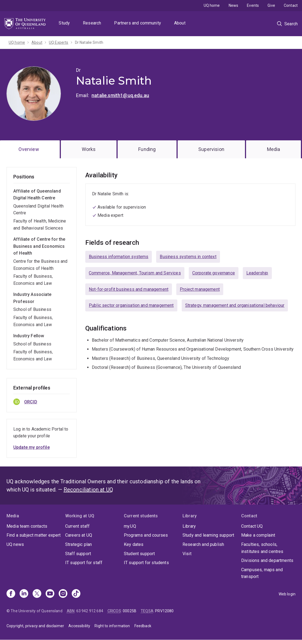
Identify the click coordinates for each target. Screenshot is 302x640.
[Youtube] (50, 594)
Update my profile (31, 447)
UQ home (212, 5)
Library (189, 526)
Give (271, 5)
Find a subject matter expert (34, 535)
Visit (187, 553)
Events (253, 5)
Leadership (257, 273)
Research (92, 23)
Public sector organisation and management (131, 305)
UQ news (15, 544)
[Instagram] (63, 594)
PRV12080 (164, 611)
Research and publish (203, 544)
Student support (139, 553)
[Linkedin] (24, 594)
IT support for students (146, 562)
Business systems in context (188, 256)
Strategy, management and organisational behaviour (235, 305)
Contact (291, 5)
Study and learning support (208, 535)
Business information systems (118, 256)
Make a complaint (258, 535)
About (179, 23)
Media (273, 149)
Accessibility (79, 626)
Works (89, 149)
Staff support (78, 553)
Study (64, 23)
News (233, 5)
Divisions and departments (267, 560)
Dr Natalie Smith (89, 42)
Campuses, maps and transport (262, 573)
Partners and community (137, 23)
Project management (200, 289)
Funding (147, 149)
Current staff (77, 526)
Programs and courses (146, 535)
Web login (287, 594)
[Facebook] (11, 594)
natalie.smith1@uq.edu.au (120, 95)
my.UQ (130, 526)
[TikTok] (76, 594)
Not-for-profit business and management (128, 289)
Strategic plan (78, 544)
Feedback (142, 626)
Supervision (211, 149)
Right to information (112, 626)
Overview (28, 149)
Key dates (133, 544)
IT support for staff (83, 562)
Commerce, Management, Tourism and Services (135, 273)
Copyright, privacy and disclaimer (35, 626)
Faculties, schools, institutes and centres (262, 548)
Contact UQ (252, 526)
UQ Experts (58, 42)
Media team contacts (27, 526)
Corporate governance (213, 273)
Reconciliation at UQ (88, 489)
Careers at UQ (78, 535)
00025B (129, 611)
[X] (37, 594)
